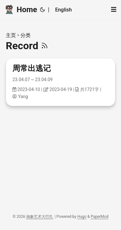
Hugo (82, 216)
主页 (11, 35)
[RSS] (44, 46)
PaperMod (99, 216)
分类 (25, 35)
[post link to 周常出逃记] (60, 82)
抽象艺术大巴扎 (39, 216)
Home (20, 9)
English (63, 10)
